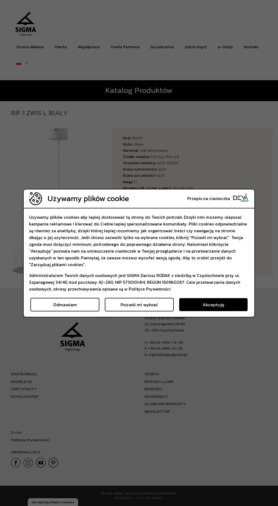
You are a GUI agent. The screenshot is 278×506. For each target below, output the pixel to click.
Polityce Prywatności (149, 289)
